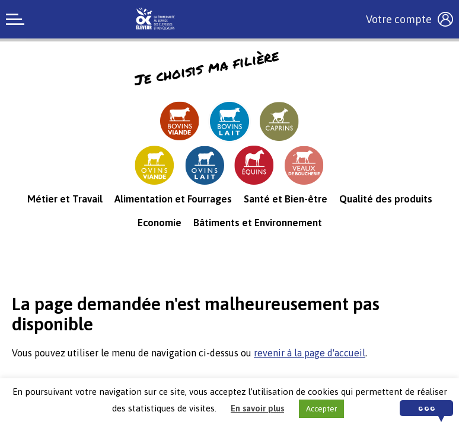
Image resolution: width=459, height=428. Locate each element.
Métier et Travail (65, 199)
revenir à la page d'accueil (309, 352)
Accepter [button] (321, 408)
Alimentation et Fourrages (173, 199)
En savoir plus (257, 408)
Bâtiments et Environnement (257, 223)
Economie (159, 223)
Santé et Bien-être (285, 199)
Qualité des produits (385, 199)
